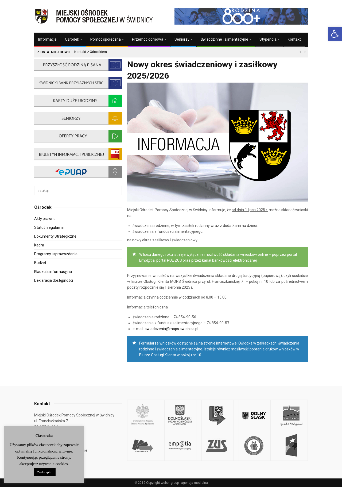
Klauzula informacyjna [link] (53, 271)
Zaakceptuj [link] (45, 472)
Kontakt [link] (294, 39)
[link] (335, 34)
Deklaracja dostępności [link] (53, 280)
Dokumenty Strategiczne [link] (55, 236)
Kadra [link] (39, 245)
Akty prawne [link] (45, 219)
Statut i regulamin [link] (49, 227)
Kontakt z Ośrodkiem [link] (90, 52)
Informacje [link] (47, 39)
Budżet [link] (40, 263)
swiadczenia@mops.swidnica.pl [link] (171, 329)
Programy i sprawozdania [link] (55, 254)
